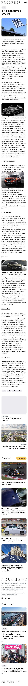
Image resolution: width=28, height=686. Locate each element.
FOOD (4, 665)
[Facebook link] (2, 598)
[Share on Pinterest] (14, 391)
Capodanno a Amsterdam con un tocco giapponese (14, 447)
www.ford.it (4, 257)
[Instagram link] (5, 598)
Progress (8, 681)
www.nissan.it (5, 357)
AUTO (4, 7)
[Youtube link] (9, 598)
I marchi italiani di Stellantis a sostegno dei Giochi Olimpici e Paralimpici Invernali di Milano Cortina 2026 (12, 568)
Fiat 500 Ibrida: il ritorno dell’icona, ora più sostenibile (12, 540)
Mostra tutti (21, 458)
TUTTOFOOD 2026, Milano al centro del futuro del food (14, 669)
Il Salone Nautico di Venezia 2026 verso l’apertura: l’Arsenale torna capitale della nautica (13, 635)
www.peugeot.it (6, 212)
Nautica (4, 628)
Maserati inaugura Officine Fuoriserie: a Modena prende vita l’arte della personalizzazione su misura (13, 511)
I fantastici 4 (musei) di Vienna (11, 419)
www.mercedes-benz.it (8, 161)
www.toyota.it (5, 309)
